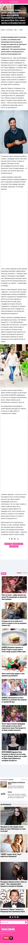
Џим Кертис (8, 544)
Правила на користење (5, 933)
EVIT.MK (10, 792)
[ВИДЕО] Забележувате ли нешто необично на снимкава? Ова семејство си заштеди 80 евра (14, 699)
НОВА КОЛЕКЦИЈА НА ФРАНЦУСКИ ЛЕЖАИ (16, 783)
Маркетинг (8, 927)
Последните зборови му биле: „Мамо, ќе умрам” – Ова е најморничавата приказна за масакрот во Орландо (13, 884)
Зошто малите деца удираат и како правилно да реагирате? (13, 674)
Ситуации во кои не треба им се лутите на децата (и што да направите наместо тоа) (14, 623)
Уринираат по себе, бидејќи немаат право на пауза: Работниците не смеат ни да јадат (13, 829)
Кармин (3, 30)
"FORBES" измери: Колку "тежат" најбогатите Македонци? (10, 855)
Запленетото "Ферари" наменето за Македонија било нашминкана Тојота (12, 910)
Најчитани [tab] (25, 573)
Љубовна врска (14, 546)
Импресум (2, 927)
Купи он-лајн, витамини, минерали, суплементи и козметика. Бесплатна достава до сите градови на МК (17, 795)
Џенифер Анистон (18, 544)
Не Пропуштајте (6, 804)
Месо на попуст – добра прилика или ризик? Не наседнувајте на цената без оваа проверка (14, 597)
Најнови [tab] (19, 573)
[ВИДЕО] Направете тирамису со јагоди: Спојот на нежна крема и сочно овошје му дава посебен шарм (14, 649)
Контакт (13, 927)
